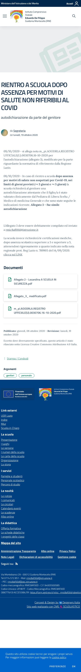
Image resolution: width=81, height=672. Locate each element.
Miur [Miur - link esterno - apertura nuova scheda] (3, 424)
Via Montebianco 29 (11, 574)
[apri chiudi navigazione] (5, 16)
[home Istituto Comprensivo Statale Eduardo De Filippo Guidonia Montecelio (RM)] (31, 16)
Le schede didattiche (12, 532)
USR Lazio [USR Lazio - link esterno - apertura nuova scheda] (7, 416)
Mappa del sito (11, 543)
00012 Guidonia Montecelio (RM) (39, 574)
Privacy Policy (67, 551)
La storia (6, 464)
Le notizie (6, 496)
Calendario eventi (11, 508)
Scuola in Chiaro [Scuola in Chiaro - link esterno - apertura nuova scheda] (10, 428)
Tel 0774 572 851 (10, 578)
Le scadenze (8, 512)
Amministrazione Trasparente (18, 551)
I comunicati (8, 500)
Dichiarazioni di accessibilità (36, 557)
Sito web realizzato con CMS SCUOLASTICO (53, 606)
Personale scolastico (12, 480)
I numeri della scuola (12, 452)
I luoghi (5, 444)
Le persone (7, 448)
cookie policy (59, 657)
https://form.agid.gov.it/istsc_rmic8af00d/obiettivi (55, 592)
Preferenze (57, 666)
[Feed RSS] (16, 563)
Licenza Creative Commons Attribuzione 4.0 (45, 344)
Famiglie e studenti (11, 476)
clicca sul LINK (13, 254)
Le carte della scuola (12, 456)
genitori (10, 375)
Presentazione (9, 440)
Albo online (7, 516)
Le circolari (7, 504)
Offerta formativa (11, 528)
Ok (74, 666)
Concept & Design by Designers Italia (57, 602)
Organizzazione (9, 460)
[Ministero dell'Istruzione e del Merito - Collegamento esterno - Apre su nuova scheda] (20, 3)
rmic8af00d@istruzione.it (22, 229)
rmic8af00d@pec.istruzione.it (23, 581)
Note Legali (7, 557)
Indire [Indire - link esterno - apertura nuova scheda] (4, 420)
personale (26, 375)
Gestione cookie (67, 557)
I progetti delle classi (12, 536)
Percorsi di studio (10, 484)
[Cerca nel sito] (74, 16)
